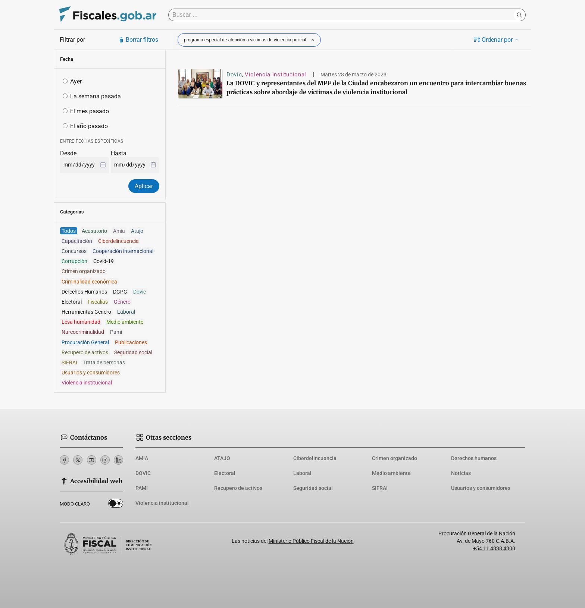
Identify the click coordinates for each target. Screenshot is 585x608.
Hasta (118, 153)
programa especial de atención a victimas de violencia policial (250, 40)
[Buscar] (343, 15)
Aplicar (144, 186)
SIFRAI (380, 488)
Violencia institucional (275, 74)
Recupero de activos (238, 488)
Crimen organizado (394, 458)
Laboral (302, 473)
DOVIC (143, 473)
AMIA (141, 458)
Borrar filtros (138, 39)
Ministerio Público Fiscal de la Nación (311, 541)
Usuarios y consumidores (480, 488)
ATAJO (222, 458)
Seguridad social (313, 488)
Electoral (224, 473)
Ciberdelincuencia (315, 458)
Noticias (461, 473)
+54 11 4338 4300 (494, 548)
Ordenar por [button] (496, 39)
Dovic (234, 74)
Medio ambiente (391, 473)
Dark (116, 505)
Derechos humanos (474, 458)
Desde (68, 153)
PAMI (141, 488)
